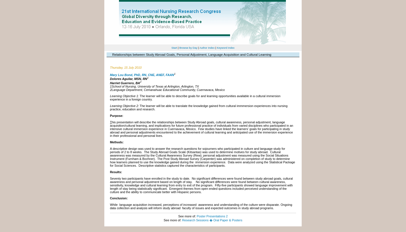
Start (174, 47)
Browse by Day (188, 47)
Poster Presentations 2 (212, 216)
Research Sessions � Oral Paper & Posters (212, 220)
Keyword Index (226, 47)
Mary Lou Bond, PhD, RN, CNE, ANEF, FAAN (142, 74)
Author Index (207, 47)
